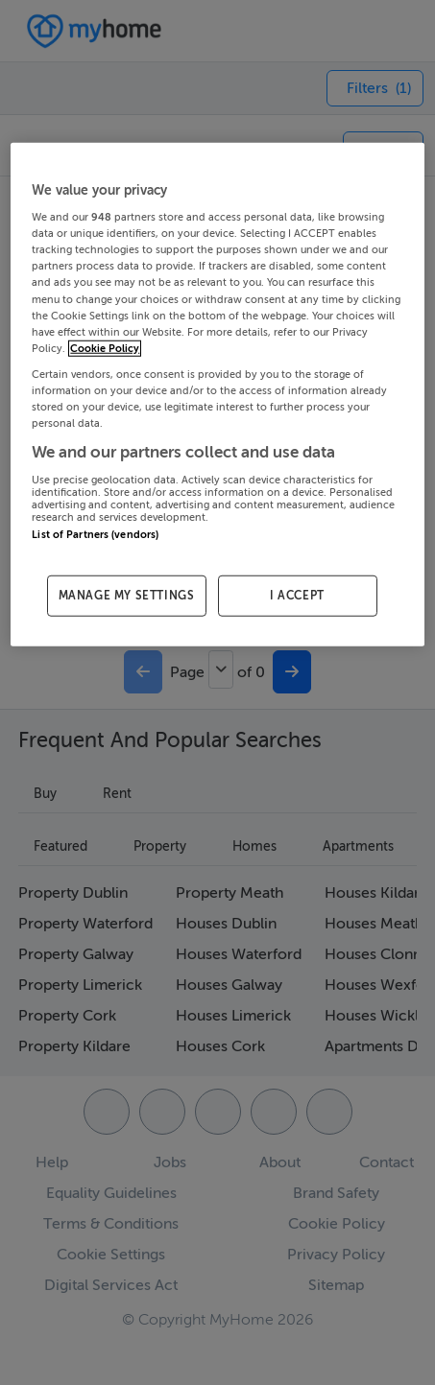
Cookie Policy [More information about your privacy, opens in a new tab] (104, 347)
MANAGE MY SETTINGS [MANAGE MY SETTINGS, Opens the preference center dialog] (127, 595)
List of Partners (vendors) (95, 534)
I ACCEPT (297, 595)
